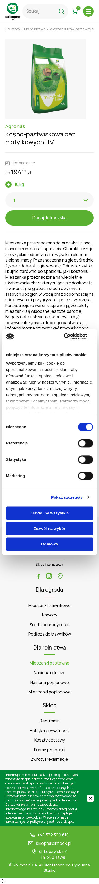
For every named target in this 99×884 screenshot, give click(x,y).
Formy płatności (49, 750)
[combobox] (49, 200)
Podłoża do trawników (49, 634)
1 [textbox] (14, 200)
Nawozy (49, 615)
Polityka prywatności (49, 730)
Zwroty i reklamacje (49, 759)
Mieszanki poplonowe (50, 692)
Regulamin (50, 721)
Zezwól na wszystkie (49, 513)
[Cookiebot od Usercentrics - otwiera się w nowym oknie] (70, 336)
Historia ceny (20, 163)
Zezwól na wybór (49, 528)
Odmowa (49, 544)
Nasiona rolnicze (49, 673)
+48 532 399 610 (53, 835)
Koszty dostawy (49, 740)
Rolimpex (12, 29)
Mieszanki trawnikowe (49, 605)
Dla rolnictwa (34, 29)
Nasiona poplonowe (49, 682)
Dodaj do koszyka (49, 218)
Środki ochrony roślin (50, 624)
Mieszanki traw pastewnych (72, 29)
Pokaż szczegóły (67, 497)
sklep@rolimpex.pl (53, 843)
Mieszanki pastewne (49, 663)
